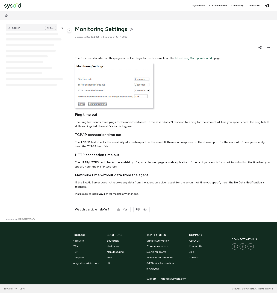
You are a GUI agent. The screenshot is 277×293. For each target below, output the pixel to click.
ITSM (75, 246)
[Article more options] (268, 47)
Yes (122, 209)
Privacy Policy (10, 289)
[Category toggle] (69, 30)
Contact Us (195, 246)
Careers (193, 257)
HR (108, 263)
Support (151, 278)
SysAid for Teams (156, 251)
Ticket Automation (157, 246)
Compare (78, 257)
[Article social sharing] (260, 47)
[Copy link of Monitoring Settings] (131, 30)
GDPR (22, 289)
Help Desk (78, 240)
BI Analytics (152, 268)
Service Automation (157, 240)
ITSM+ (76, 251)
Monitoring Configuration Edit (194, 58)
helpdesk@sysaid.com (173, 278)
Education (113, 240)
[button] (12, 6)
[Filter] (62, 28)
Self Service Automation (160, 263)
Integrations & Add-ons (86, 263)
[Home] (6, 15)
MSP (109, 257)
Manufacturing (115, 251)
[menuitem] (198, 5)
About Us (194, 240)
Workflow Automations (159, 257)
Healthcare (113, 246)
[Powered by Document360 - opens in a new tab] (20, 219)
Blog (191, 251)
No (141, 209)
